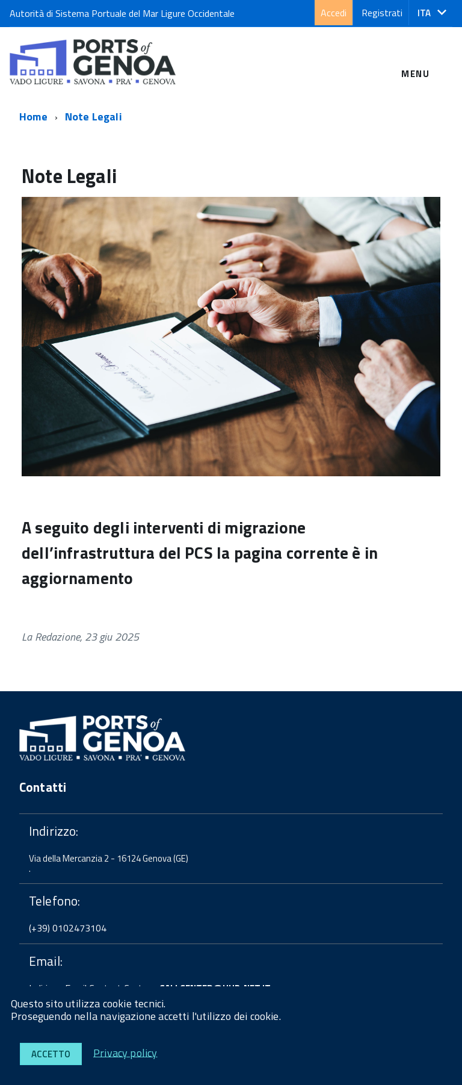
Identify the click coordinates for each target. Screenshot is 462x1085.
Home (33, 116)
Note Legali (93, 116)
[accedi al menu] (415, 59)
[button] (431, 13)
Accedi (333, 12)
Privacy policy (125, 1052)
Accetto (50, 1054)
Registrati (382, 12)
